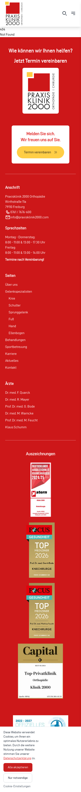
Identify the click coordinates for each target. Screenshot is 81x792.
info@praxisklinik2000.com (29, 217)
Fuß (11, 319)
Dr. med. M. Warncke (19, 413)
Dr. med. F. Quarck (17, 392)
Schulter (15, 305)
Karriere (11, 354)
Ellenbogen (16, 333)
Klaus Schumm (16, 427)
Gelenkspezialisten (18, 291)
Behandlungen (15, 340)
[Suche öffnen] (64, 13)
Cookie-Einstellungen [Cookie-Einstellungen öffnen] (16, 786)
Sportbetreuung (16, 347)
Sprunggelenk (18, 312)
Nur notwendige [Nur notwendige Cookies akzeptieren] (18, 777)
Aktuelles (11, 360)
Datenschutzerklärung (17, 758)
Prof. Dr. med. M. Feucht (21, 420)
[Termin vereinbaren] (40, 152)
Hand (12, 326)
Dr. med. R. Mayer (17, 399)
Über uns (11, 284)
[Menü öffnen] (73, 13)
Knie (12, 298)
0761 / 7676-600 (20, 212)
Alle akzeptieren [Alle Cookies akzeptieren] (18, 767)
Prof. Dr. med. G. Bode (20, 406)
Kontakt (10, 367)
